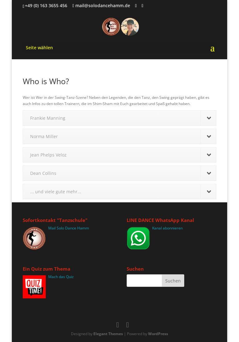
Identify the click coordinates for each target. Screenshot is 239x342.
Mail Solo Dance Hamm (68, 228)
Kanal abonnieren (167, 228)
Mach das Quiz (61, 276)
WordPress (158, 333)
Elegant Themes (108, 333)
